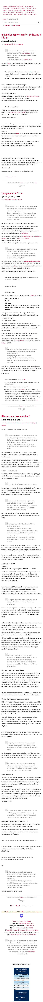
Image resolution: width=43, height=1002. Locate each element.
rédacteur (30, 923)
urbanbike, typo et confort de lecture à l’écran (21, 36)
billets (22, 912)
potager (5, 14)
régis (10, 14)
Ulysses (23, 389)
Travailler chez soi (22, 921)
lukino (5, 12)
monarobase (26, 53)
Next (17, 134)
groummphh (18, 10)
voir (35, 14)
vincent (30, 14)
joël (24, 10)
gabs (4, 10)
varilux (14, 266)
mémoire (11, 12)
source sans (28, 59)
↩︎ (19, 177)
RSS (14, 25)
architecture (12, 6)
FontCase (34, 295)
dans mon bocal (15, 8)
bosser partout (29, 6)
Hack (20, 238)
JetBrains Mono (27, 236)
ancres (5, 6)
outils (26, 12)
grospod (10, 10)
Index (4, 19)
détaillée (7, 25)
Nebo (3, 343)
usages (20, 14)
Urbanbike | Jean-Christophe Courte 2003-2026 (22, 930)
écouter (29, 8)
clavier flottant (20, 341)
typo (15, 14)
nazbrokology (19, 12)
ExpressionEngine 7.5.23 (25, 928)
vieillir (25, 14)
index (14, 912)
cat (38, 912)
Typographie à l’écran (12, 177)
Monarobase (30, 926)
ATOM (18, 25)
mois (34, 912)
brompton (6, 8)
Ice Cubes (24, 233)
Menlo (27, 238)
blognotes (22, 923)
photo (31, 12)
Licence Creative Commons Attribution (23, 934)
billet (8, 63)
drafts (23, 8)
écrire (34, 8)
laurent (29, 10)
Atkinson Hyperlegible (18, 112)
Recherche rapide (13, 19)
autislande (20, 6)
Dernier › (19, 906)
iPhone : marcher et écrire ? (15, 416)
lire (33, 10)
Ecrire (21, 182)
